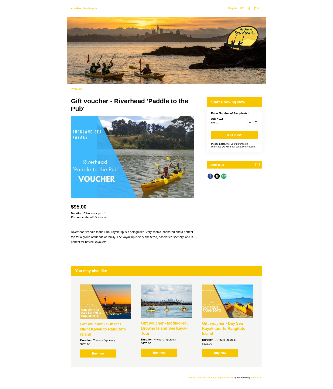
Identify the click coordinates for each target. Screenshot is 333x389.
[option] (105, 321)
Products (76, 88)
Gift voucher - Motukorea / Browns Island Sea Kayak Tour (165, 328)
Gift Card (224, 121)
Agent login (256, 377)
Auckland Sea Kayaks (84, 8)
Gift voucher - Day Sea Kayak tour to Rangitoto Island (224, 328)
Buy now (234, 134)
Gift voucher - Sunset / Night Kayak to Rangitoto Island (103, 329)
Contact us (217, 164)
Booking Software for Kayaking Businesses (211, 377)
